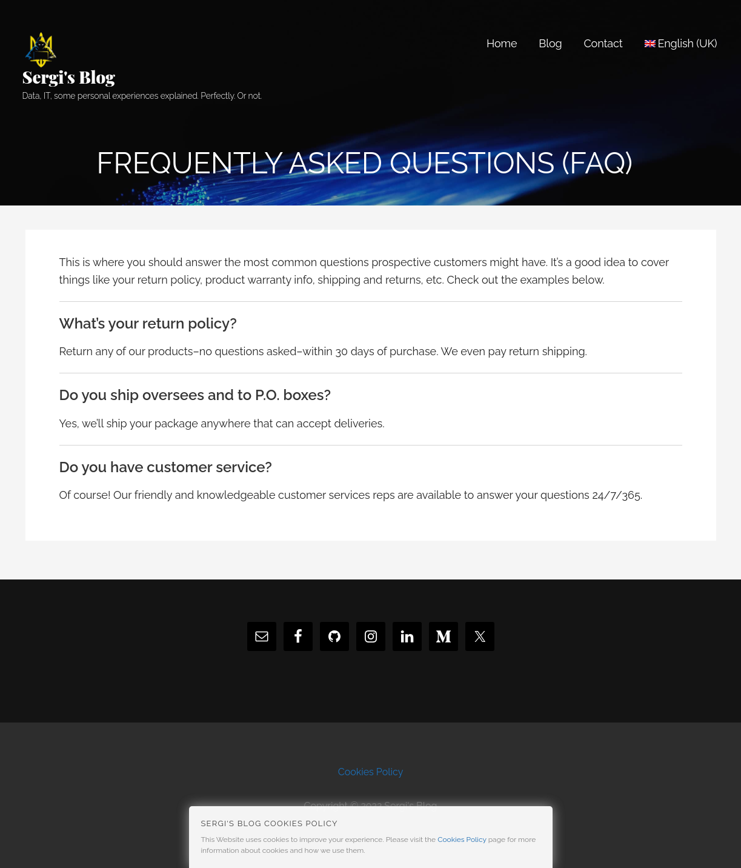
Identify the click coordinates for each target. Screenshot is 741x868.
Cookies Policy (371, 772)
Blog (550, 43)
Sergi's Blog (68, 76)
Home (502, 43)
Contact (602, 43)
